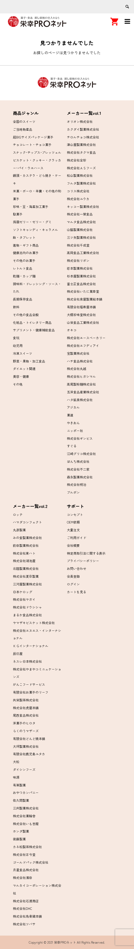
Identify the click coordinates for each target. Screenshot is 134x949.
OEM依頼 (73, 522)
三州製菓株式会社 (26, 808)
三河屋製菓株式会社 (27, 584)
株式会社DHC (22, 908)
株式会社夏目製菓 (26, 576)
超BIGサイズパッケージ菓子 (33, 137)
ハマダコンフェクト (27, 522)
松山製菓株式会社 (80, 175)
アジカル (73, 407)
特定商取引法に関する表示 (86, 553)
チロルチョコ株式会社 (83, 137)
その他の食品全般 (26, 314)
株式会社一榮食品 (80, 214)
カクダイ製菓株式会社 (83, 129)
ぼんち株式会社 (78, 461)
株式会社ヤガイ (24, 599)
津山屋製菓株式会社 (81, 144)
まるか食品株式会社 (27, 615)
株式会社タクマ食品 (81, 152)
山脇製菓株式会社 (80, 229)
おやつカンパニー (26, 792)
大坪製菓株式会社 (26, 746)
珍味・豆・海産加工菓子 (30, 206)
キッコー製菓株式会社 (83, 206)
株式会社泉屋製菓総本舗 (84, 299)
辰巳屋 (18, 653)
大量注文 (73, 529)
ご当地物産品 (22, 129)
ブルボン (73, 492)
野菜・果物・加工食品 (29, 361)
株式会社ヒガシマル (81, 376)
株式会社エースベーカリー (86, 337)
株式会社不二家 (78, 469)
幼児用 (18, 345)
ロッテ (18, 514)
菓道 (70, 415)
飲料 (16, 307)
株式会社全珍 (76, 160)
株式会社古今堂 (24, 854)
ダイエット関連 (24, 368)
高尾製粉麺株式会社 (81, 384)
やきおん (73, 422)
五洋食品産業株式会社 (83, 392)
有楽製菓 (19, 785)
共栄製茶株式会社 (26, 700)
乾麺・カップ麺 (24, 276)
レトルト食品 (22, 268)
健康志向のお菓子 (26, 252)
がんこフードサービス (29, 684)
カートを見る (76, 591)
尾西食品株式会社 (26, 715)
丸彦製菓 (19, 529)
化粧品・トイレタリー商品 (32, 322)
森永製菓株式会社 (80, 477)
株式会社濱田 (22, 877)
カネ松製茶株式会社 (27, 846)
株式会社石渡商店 (26, 901)
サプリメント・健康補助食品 (34, 330)
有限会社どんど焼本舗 (29, 738)
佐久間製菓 (21, 800)
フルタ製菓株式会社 (81, 183)
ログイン (73, 584)
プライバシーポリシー (83, 560)
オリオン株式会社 (80, 121)
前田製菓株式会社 (26, 545)
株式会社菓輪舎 (24, 816)
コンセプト (75, 514)
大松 (16, 761)
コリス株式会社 (78, 191)
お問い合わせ (76, 568)
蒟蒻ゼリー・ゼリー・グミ (32, 221)
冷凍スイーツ (22, 353)
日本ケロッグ (22, 591)
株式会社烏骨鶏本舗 (27, 916)
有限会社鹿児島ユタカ (29, 754)
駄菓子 (18, 214)
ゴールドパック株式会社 (30, 862)
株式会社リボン (78, 260)
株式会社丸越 (76, 368)
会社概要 (73, 545)
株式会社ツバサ (24, 924)
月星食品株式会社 (26, 869)
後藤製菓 (19, 839)
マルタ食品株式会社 (81, 221)
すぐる (72, 446)
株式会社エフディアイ (83, 345)
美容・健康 (21, 376)
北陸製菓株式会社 (26, 568)
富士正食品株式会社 (81, 283)
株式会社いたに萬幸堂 (83, 291)
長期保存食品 (22, 299)
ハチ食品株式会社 (80, 361)
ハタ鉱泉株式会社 (80, 399)
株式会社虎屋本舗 (26, 707)
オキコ (72, 330)
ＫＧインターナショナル (30, 645)
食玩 (16, 337)
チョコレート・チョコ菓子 (32, 144)
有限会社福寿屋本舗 (81, 307)
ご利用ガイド (76, 537)
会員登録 (73, 576)
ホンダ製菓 (21, 831)
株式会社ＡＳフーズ (81, 168)
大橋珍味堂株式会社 (81, 314)
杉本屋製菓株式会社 (81, 276)
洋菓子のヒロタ (24, 723)
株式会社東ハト (24, 553)
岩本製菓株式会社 (80, 268)
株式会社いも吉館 (26, 823)
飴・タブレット (24, 237)
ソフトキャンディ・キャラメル (35, 229)
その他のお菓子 (24, 260)
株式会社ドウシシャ (27, 607)
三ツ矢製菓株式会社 (81, 237)
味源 (16, 777)
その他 (18, 384)
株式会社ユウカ (78, 198)
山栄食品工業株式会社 (83, 322)
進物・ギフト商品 (26, 245)
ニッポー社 (75, 430)
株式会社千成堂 (78, 245)
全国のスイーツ (24, 121)
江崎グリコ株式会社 (81, 453)
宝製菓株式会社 (78, 353)
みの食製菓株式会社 (27, 537)
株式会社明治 (76, 484)
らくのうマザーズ (26, 730)
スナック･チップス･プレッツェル (37, 152)
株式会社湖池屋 (24, 560)
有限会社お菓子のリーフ (30, 692)
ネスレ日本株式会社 (27, 661)
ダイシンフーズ (24, 769)
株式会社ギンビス (80, 438)
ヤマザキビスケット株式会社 (34, 622)
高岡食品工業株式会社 (83, 252)
